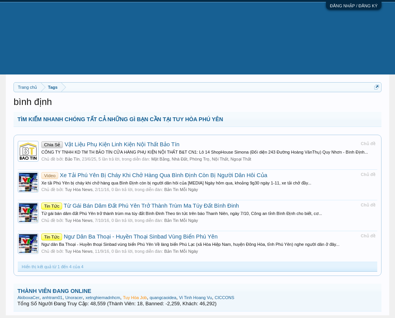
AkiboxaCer (28, 297)
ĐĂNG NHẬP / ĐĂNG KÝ (354, 5)
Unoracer (74, 297)
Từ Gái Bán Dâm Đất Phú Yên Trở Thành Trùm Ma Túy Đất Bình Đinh (140, 206)
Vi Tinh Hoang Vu (195, 297)
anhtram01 (52, 297)
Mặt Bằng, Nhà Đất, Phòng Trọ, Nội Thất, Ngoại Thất (201, 159)
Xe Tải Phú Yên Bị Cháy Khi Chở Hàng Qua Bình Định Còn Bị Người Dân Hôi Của (154, 175)
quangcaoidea (163, 297)
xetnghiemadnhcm (103, 297)
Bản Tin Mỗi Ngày (181, 189)
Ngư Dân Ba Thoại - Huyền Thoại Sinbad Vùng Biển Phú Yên (129, 236)
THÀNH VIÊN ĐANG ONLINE (54, 291)
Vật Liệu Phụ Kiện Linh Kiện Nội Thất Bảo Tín (110, 144)
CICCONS (225, 297)
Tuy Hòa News (79, 189)
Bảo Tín (72, 159)
